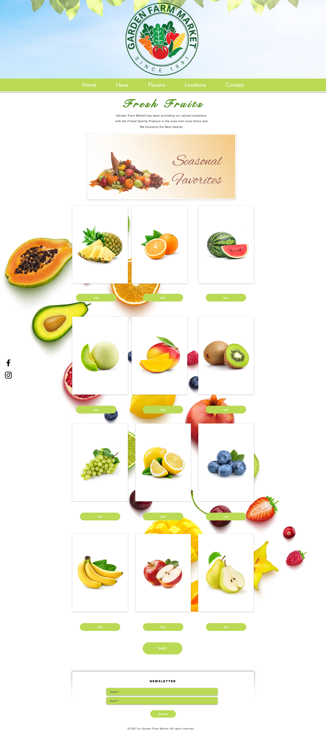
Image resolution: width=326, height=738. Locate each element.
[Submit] (163, 714)
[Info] (96, 298)
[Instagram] (8, 375)
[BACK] (162, 648)
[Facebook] (8, 363)
